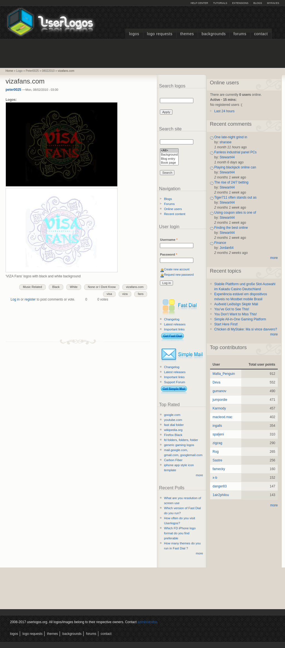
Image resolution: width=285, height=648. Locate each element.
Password (168, 254)
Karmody (219, 408)
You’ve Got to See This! (231, 309)
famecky (219, 469)
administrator (147, 622)
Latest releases (175, 324)
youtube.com (173, 419)
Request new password (179, 274)
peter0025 (13, 90)
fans (140, 294)
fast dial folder (174, 425)
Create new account (176, 269)
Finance (220, 243)
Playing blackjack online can (235, 167)
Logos (134, 34)
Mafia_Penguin (224, 374)
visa (109, 294)
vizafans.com (66, 70)
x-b (215, 478)
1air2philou (221, 495)
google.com (172, 414)
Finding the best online (231, 228)
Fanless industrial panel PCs (235, 152)
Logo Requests (159, 34)
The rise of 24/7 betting (231, 182)
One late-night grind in (230, 137)
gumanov (219, 391)
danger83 (220, 486)
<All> (169, 151)
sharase (226, 142)
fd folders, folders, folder (181, 440)
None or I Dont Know (102, 287)
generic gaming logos (179, 445)
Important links (174, 329)
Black (56, 287)
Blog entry (169, 159)
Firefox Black (173, 435)
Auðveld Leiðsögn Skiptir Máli (236, 304)
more (199, 475)
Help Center (199, 3)
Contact (261, 34)
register (30, 299)
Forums (239, 34)
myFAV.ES (273, 3)
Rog (216, 452)
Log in (15, 299)
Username (168, 239)
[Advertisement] (142, 52)
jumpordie (220, 400)
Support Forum (174, 382)
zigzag (217, 443)
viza (125, 294)
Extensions (240, 3)
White (74, 287)
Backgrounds (214, 34)
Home (9, 70)
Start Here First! (226, 324)
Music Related (32, 287)
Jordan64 (226, 248)
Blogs (257, 3)
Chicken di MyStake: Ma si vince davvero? (245, 329)
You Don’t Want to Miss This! (235, 314)
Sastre (217, 460)
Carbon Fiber (173, 460)
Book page (169, 163)
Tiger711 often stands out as (235, 197)
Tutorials (220, 3)
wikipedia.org (173, 430)
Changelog (171, 319)
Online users (173, 209)
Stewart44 (227, 157)
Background (169, 155)
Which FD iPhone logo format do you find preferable (180, 533)
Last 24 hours (224, 111)
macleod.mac (222, 417)
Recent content (175, 214)
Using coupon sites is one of (235, 213)
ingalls (217, 426)
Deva (216, 382)
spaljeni (218, 434)
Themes (187, 34)
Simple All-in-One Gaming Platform (240, 319)
